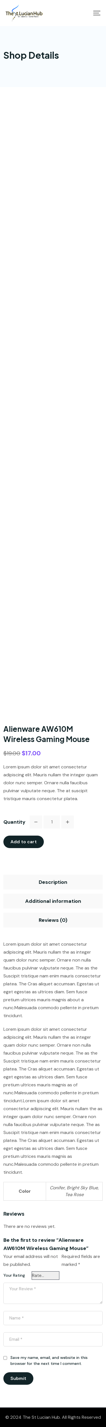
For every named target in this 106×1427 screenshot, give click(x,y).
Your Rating (14, 1275)
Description (53, 882)
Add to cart (23, 842)
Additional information (53, 901)
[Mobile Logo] (24, 13)
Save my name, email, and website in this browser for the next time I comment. (49, 1360)
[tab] (53, 882)
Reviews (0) (53, 920)
